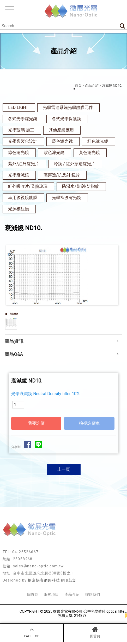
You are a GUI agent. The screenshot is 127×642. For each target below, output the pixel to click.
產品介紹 (92, 85)
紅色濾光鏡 (97, 141)
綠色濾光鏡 (18, 152)
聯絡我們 (92, 594)
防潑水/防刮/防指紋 (80, 186)
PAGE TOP (31, 632)
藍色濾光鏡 (62, 141)
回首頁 (95, 632)
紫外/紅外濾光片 (23, 163)
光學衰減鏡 (18, 175)
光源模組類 (18, 208)
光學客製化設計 (22, 141)
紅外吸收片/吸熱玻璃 (27, 186)
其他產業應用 (61, 130)
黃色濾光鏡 (89, 152)
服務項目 (51, 594)
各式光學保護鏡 (66, 118)
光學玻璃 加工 (21, 130)
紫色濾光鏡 (54, 152)
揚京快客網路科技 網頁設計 (52, 580)
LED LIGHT (18, 107)
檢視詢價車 (89, 423)
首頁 (78, 85)
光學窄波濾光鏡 (66, 197)
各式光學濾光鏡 (22, 118)
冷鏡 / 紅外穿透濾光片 (74, 163)
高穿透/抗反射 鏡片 (62, 175)
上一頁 (63, 469)
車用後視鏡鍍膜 (22, 197)
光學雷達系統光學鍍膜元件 (68, 107)
